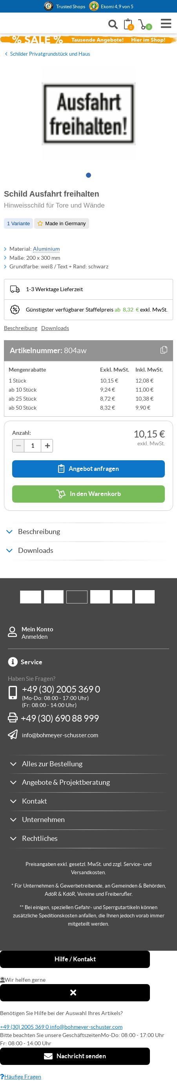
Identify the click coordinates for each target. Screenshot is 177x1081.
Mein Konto (37, 629)
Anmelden (34, 636)
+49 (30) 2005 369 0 (61, 689)
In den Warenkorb (88, 494)
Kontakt (34, 801)
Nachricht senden (75, 1056)
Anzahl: (21, 433)
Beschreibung (20, 328)
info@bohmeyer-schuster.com (60, 735)
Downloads (55, 328)
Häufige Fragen (20, 1077)
